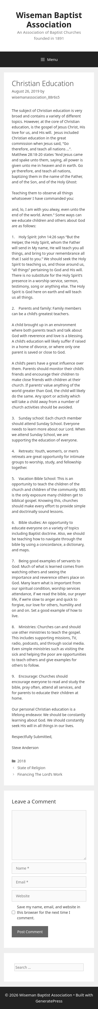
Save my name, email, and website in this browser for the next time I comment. (48, 912)
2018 (21, 760)
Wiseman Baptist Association (49, 20)
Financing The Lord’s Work (39, 774)
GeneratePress (49, 1001)
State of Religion (31, 767)
